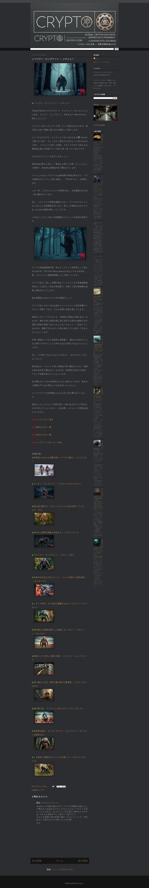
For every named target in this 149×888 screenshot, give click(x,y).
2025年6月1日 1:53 (50, 803)
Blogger (80, 883)
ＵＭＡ (42, 790)
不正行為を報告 (99, 125)
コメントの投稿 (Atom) (62, 869)
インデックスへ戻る (44, 419)
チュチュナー (68, 111)
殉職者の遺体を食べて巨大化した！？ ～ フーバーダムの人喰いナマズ (98, 547)
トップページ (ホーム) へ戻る (48, 442)
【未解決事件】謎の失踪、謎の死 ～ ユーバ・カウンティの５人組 (98, 395)
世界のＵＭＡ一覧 (43, 427)
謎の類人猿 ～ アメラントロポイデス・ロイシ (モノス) (58, 708)
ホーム (59, 860)
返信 (38, 823)
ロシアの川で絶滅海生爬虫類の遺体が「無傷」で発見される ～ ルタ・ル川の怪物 (98, 344)
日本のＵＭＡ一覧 (43, 435)
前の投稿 (83, 860)
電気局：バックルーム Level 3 (105, 105)
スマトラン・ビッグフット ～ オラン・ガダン (54, 555)
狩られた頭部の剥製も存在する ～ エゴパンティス (56, 532)
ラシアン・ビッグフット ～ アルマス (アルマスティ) (57, 484)
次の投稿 (37, 860)
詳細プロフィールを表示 (101, 62)
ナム (97, 59)
